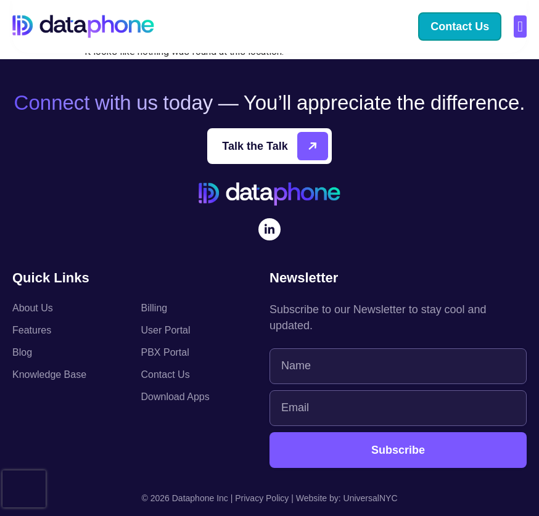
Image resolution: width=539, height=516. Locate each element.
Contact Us (165, 374)
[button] (520, 26)
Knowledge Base (49, 374)
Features (31, 330)
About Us (32, 308)
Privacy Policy (262, 498)
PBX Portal (165, 352)
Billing (154, 308)
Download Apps (175, 396)
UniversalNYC (371, 498)
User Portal (166, 330)
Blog (22, 352)
